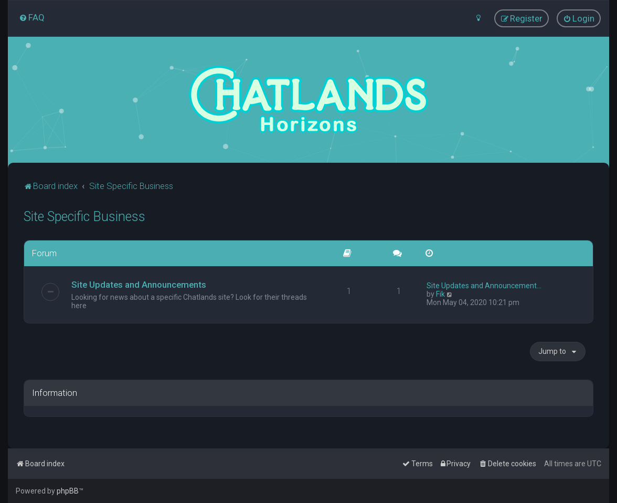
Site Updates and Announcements (138, 284)
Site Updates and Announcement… (484, 285)
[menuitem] (31, 17)
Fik (440, 294)
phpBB (68, 491)
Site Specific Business (84, 216)
